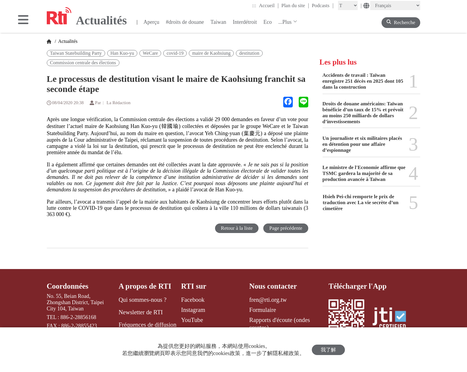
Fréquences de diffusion (147, 324)
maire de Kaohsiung (211, 53)
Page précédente (285, 228)
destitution (249, 53)
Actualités (67, 41)
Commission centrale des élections (83, 62)
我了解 (328, 350)
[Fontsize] (348, 5)
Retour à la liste (237, 228)
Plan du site (295, 5)
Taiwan (218, 22)
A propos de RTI (145, 286)
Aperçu (151, 22)
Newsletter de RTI (141, 312)
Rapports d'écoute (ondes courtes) (279, 323)
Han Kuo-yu (122, 53)
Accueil (268, 5)
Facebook (193, 299)
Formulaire (262, 310)
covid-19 (174, 53)
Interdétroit (245, 22)
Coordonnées (67, 286)
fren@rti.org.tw (268, 299)
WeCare (150, 53)
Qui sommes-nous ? (142, 299)
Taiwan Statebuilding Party (76, 53)
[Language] (395, 5)
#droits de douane (185, 22)
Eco (267, 22)
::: (254, 5)
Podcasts (323, 5)
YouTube (192, 320)
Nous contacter (273, 286)
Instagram (193, 310)
